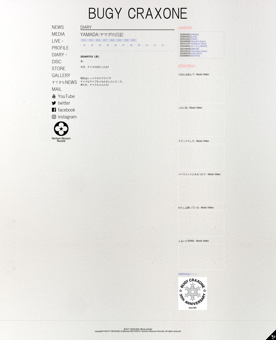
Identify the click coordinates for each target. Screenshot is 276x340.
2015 (91, 40)
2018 (112, 40)
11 (155, 45)
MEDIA (65, 34)
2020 (126, 40)
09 (139, 45)
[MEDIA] (195, 49)
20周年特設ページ (187, 274)
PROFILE (65, 48)
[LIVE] (194, 37)
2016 (98, 40)
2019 (119, 40)
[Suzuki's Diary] (198, 41)
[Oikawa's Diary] (198, 43)
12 (163, 45)
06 (116, 45)
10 (147, 45)
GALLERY (65, 75)
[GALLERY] (196, 53)
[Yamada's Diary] (199, 51)
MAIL (65, 89)
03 (92, 45)
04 (100, 45)
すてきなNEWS (65, 82)
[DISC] (194, 39)
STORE (65, 68)
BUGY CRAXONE (138, 13)
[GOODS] (195, 56)
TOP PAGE (271, 335)
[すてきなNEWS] (199, 46)
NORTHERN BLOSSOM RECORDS (65, 131)
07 (123, 45)
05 (108, 45)
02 (84, 45)
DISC (65, 61)
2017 (105, 40)
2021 (133, 40)
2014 (84, 40)
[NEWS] (195, 34)
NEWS (65, 27)
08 (131, 45)
